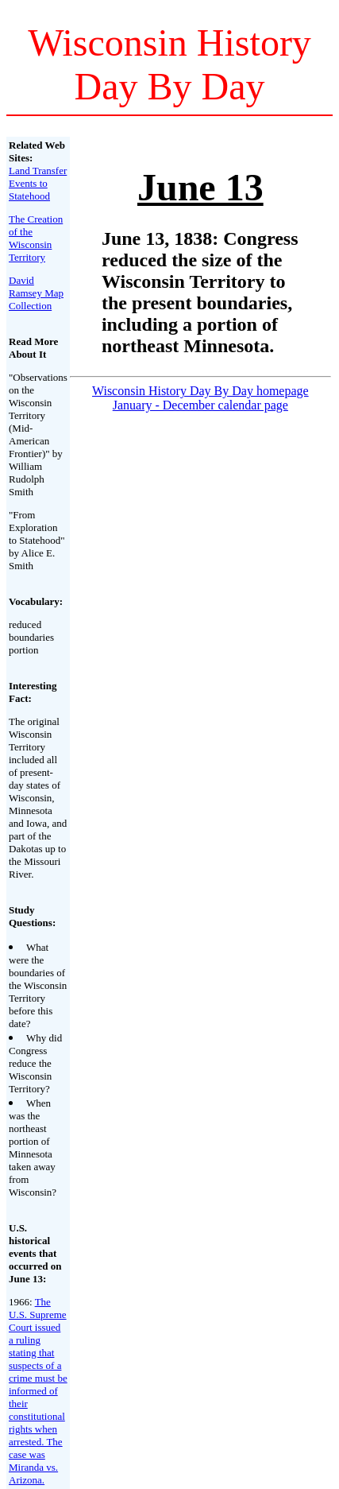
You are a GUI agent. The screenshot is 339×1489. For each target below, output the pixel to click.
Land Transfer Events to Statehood (38, 183)
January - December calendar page (200, 405)
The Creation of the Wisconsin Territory (36, 238)
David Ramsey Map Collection (36, 293)
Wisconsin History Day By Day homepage (200, 390)
